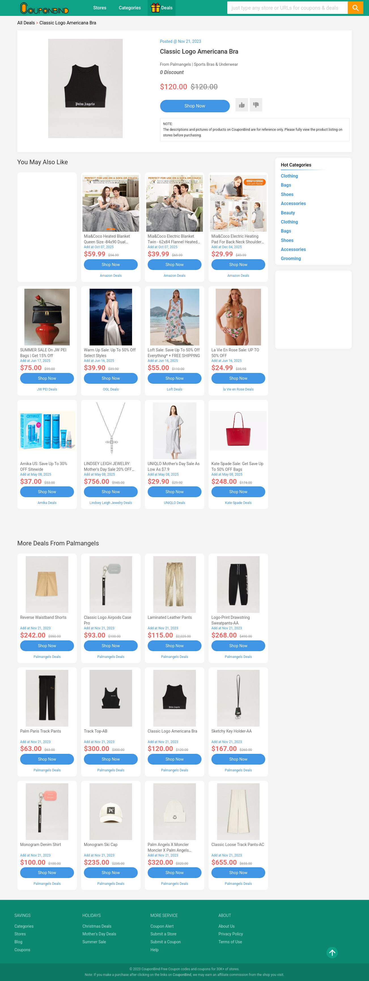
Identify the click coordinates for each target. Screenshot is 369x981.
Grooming (291, 258)
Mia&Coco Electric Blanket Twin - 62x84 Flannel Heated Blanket (173, 242)
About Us (227, 926)
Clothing (289, 176)
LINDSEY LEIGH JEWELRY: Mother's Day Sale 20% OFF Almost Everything (108, 469)
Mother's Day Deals (99, 934)
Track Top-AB (95, 731)
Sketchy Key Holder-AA (231, 731)
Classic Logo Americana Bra (172, 731)
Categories (130, 7)
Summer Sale (94, 942)
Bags (286, 185)
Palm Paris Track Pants (40, 731)
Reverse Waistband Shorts (43, 617)
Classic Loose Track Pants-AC (237, 844)
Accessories (293, 203)
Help (154, 950)
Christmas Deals (96, 926)
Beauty (288, 213)
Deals (161, 8)
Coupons (22, 950)
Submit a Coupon (165, 942)
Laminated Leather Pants (170, 617)
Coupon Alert (162, 926)
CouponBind (182, 975)
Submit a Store (163, 934)
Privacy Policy (231, 934)
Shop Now (194, 106)
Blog (18, 942)
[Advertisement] (47, 226)
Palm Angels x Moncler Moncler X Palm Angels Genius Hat (168, 850)
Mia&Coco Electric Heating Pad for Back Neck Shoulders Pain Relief (237, 242)
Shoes (287, 194)
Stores (99, 7)
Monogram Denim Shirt (40, 844)
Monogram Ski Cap (101, 844)
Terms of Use (230, 942)
